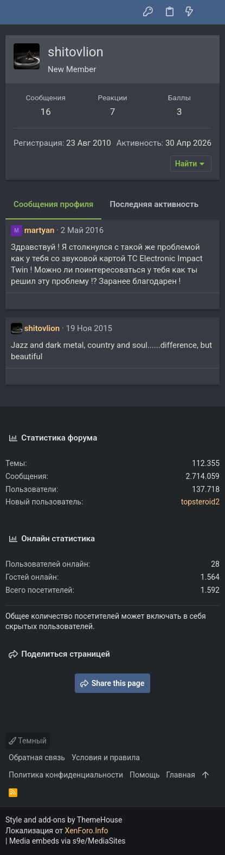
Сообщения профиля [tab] (53, 204)
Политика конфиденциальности (66, 774)
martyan (39, 230)
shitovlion (42, 328)
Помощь (145, 774)
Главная (180, 774)
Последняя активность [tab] (154, 204)
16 (46, 111)
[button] (16, 12)
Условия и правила (106, 757)
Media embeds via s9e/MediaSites (67, 841)
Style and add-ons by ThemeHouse (63, 819)
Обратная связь (37, 757)
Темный (28, 740)
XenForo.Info (86, 830)
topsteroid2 (200, 501)
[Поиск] (209, 12)
